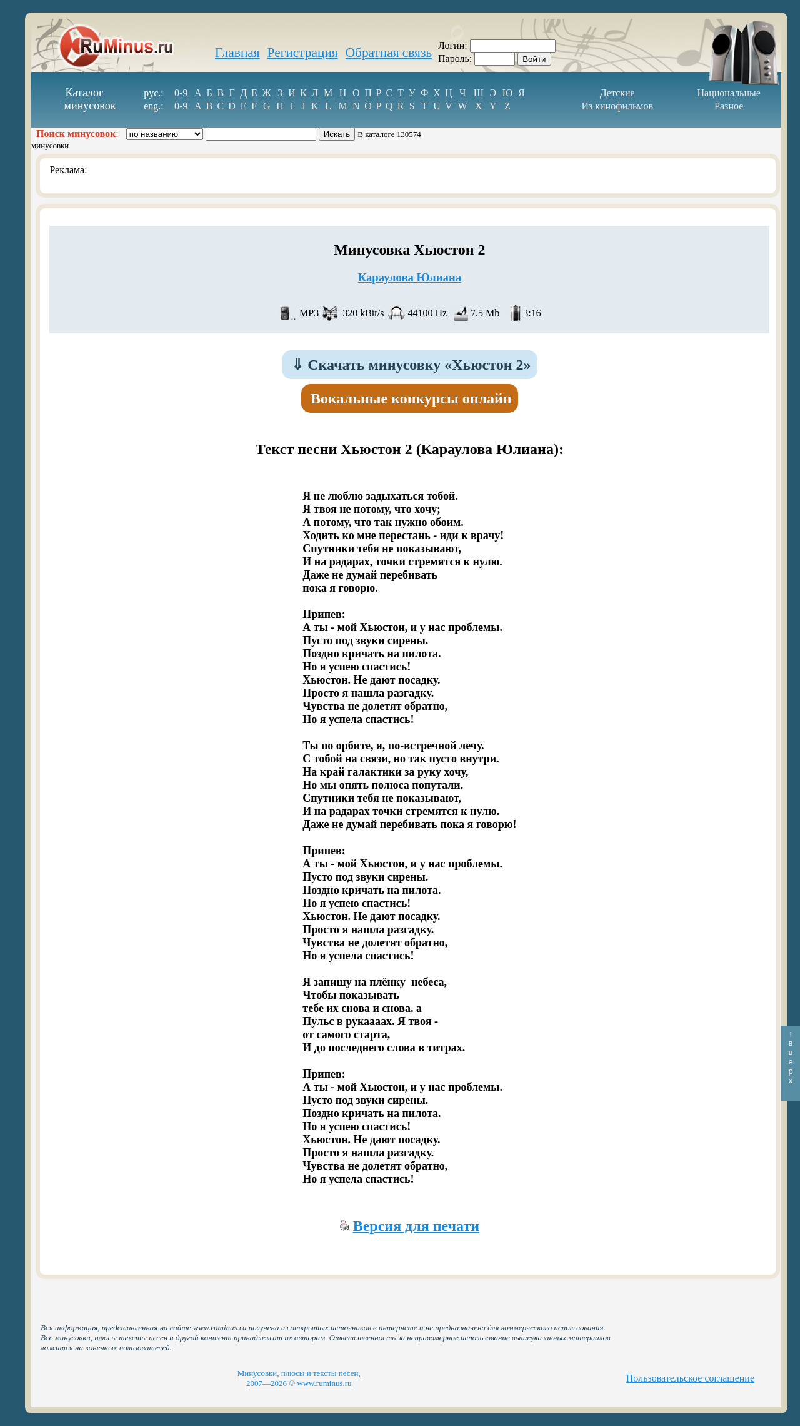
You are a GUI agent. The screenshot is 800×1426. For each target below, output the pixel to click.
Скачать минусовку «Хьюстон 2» (411, 364)
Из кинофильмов (617, 106)
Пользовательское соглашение (690, 1378)
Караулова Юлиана (409, 277)
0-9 (181, 93)
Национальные (729, 93)
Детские (617, 93)
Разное (728, 106)
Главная (237, 52)
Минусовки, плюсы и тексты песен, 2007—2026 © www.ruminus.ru (299, 1378)
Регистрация (303, 52)
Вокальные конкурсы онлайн (411, 398)
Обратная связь (389, 52)
